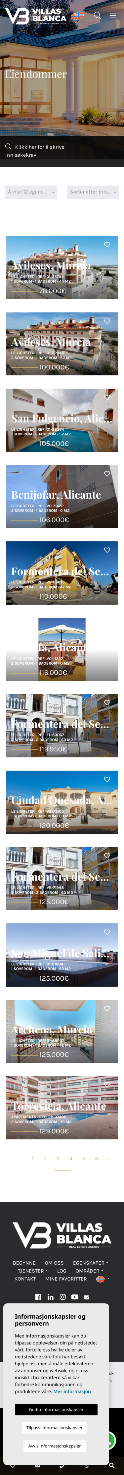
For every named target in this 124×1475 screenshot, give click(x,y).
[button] (103, 1279)
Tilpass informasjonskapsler (54, 1428)
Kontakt (25, 1279)
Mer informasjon (72, 1392)
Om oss (54, 1263)
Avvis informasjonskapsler (54, 1446)
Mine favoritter (66, 1279)
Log (61, 1271)
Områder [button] (88, 1271)
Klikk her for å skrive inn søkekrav (34, 150)
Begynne (24, 1263)
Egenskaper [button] (88, 1263)
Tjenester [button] (31, 1271)
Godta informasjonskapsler (56, 1409)
